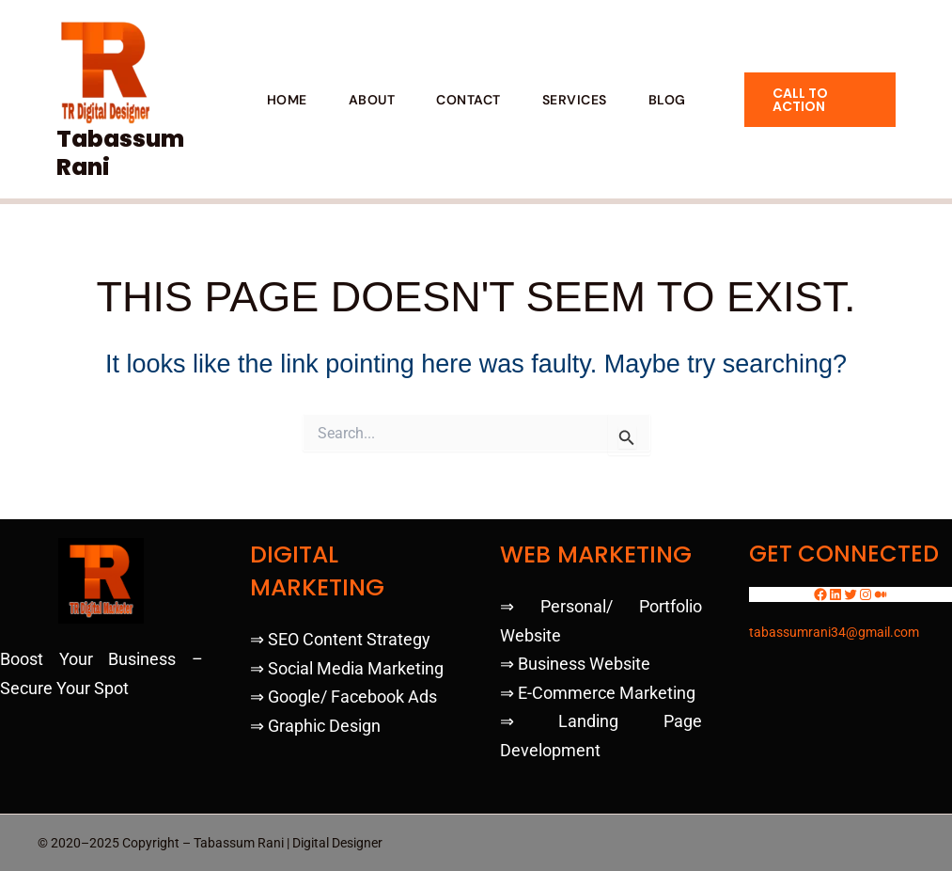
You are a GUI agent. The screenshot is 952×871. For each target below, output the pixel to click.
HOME (287, 99)
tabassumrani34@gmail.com (834, 632)
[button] (820, 99)
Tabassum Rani (120, 152)
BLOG (667, 99)
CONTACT (468, 99)
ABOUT (372, 99)
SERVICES (574, 99)
